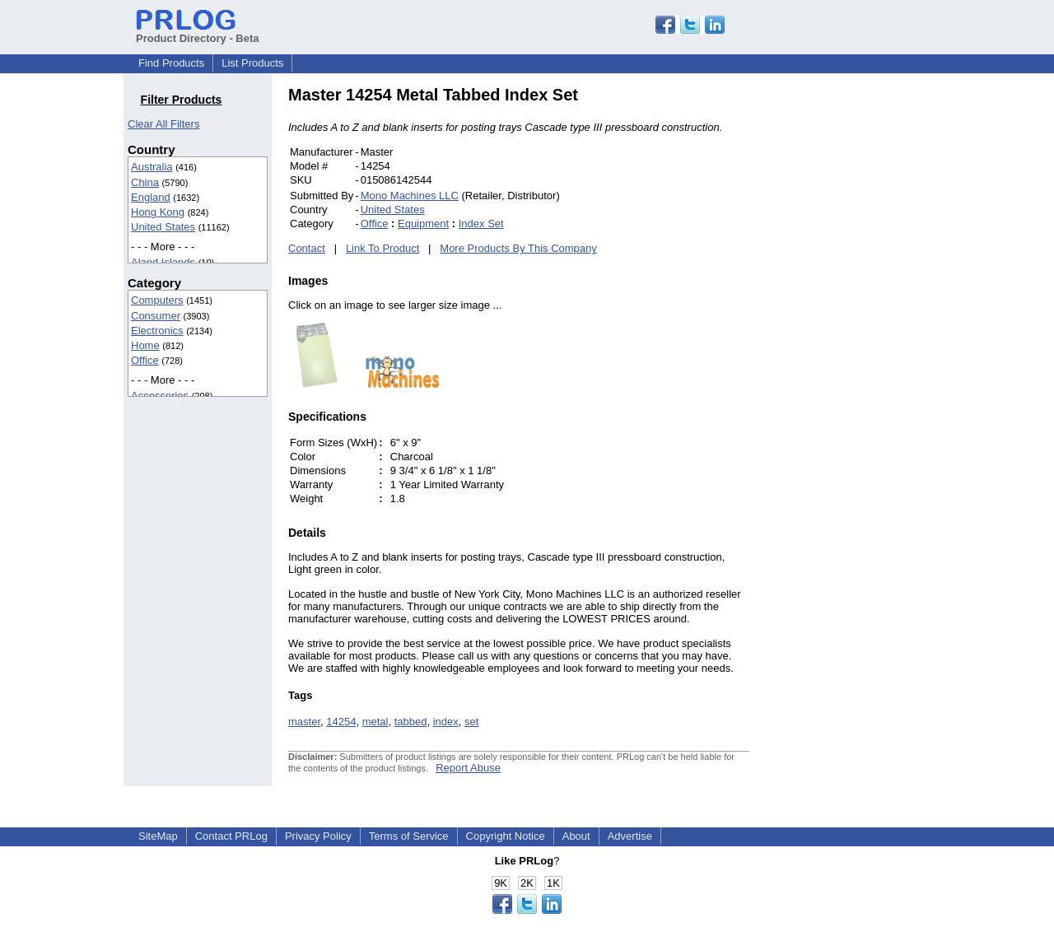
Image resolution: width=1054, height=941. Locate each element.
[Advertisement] (860, 333)
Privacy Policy (318, 836)
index (446, 721)
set (471, 721)
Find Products (171, 63)
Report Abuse (468, 768)
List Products (252, 63)
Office (145, 360)
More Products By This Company (518, 248)
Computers (157, 300)
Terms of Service (409, 836)
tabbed (410, 721)
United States (163, 227)
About (576, 836)
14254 (341, 721)
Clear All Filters (163, 124)
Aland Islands (163, 262)
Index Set (481, 223)
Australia (152, 167)
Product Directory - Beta (197, 32)
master (304, 721)
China (145, 182)
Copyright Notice (505, 836)
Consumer (155, 316)
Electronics (157, 330)
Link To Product (382, 248)
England (150, 197)
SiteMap (158, 836)
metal (375, 721)
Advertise (630, 836)
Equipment (423, 223)
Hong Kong (157, 212)
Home (145, 345)
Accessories (160, 395)
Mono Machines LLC (410, 195)
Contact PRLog (231, 836)
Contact (306, 248)
